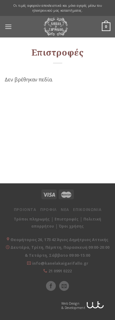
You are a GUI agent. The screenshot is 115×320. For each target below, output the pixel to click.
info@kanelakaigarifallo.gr (60, 263)
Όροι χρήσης (71, 226)
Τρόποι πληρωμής (32, 219)
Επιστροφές (67, 219)
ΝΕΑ (65, 209)
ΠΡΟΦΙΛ (48, 209)
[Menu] (8, 27)
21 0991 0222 (60, 271)
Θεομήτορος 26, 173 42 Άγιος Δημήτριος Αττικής (59, 239)
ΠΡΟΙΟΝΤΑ (25, 209)
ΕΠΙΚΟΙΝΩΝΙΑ (87, 209)
